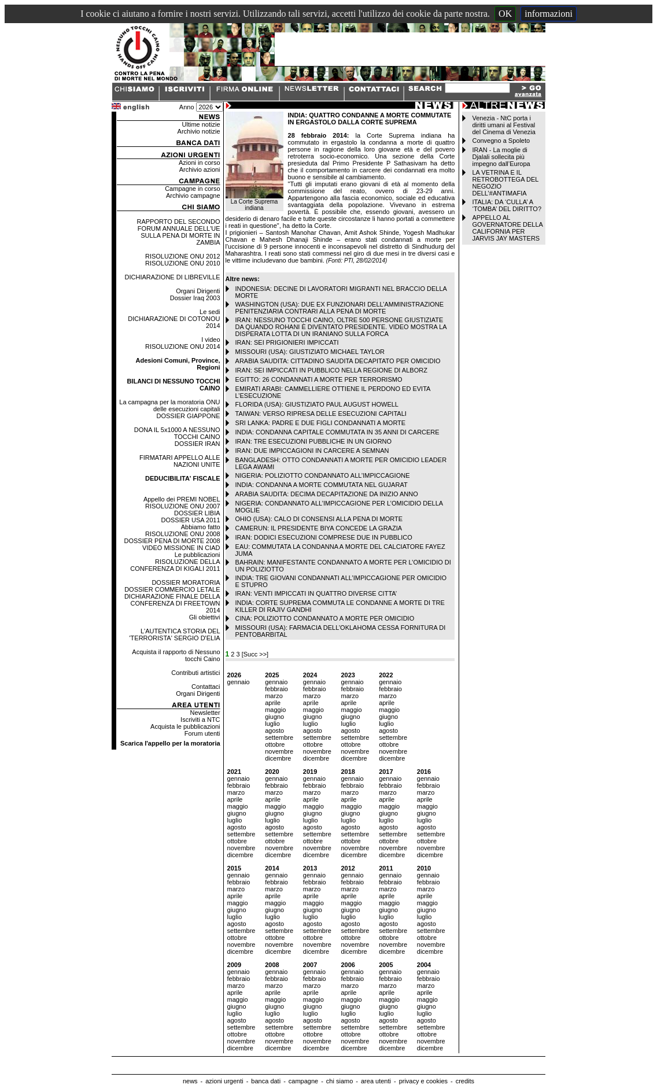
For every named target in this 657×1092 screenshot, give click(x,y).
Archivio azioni (199, 169)
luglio (272, 723)
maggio (275, 709)
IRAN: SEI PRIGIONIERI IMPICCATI (287, 342)
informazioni (549, 14)
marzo (274, 695)
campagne (303, 1081)
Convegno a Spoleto (501, 140)
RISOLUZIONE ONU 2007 (182, 506)
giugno (274, 716)
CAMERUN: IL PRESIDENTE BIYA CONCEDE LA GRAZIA (319, 528)
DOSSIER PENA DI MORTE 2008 (172, 540)
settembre (279, 737)
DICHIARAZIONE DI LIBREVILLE (172, 277)
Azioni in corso (199, 162)
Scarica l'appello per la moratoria (170, 743)
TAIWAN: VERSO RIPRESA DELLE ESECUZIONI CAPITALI (321, 413)
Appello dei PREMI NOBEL (181, 499)
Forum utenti (202, 733)
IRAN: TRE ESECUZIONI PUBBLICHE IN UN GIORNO (313, 441)
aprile (272, 702)
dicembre (278, 758)
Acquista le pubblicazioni (185, 726)
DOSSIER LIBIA (197, 513)
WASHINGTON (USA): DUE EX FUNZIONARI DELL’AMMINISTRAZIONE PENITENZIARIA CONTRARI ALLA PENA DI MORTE (339, 308)
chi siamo (339, 1081)
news (190, 1081)
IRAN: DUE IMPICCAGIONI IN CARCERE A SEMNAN (312, 450)
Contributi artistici (195, 672)
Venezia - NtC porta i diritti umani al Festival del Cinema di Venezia (503, 125)
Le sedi (210, 311)
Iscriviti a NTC (200, 719)
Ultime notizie (201, 124)
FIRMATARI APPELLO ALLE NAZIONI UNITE (179, 461)
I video (210, 339)
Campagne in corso (192, 188)
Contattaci (205, 686)
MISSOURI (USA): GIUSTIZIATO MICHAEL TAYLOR (310, 351)
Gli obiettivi (204, 617)
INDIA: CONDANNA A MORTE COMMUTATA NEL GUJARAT (321, 484)
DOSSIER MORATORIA (186, 582)
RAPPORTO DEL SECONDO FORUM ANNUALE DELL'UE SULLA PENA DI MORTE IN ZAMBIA (178, 232)
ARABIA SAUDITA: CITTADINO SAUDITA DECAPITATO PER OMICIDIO (338, 360)
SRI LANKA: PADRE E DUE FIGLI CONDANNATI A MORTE (320, 422)
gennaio (238, 681)
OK (505, 14)
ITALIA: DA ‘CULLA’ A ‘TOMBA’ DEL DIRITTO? (506, 205)
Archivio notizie (199, 131)
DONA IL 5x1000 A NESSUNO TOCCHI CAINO (177, 433)
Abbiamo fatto (200, 526)
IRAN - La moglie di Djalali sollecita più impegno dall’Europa (501, 156)
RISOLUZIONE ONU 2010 (182, 263)
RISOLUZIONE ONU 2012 (182, 256)
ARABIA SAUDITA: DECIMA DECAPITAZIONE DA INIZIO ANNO (326, 493)
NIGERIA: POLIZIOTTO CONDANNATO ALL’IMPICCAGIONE (322, 475)
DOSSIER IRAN (197, 443)
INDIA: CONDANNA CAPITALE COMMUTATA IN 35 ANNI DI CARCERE (337, 432)
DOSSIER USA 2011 (190, 520)
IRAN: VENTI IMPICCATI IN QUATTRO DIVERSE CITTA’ (316, 593)
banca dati (265, 1081)
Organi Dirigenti (198, 290)
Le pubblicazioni (197, 554)
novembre (279, 751)
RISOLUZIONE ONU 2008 (182, 533)
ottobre (275, 744)
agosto (274, 730)
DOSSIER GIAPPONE (188, 415)
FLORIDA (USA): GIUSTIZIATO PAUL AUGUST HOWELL (316, 404)
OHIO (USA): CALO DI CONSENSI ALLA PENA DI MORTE (319, 518)
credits (465, 1081)
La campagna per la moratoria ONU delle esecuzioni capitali (169, 405)
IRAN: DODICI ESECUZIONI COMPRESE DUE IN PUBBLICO (323, 537)
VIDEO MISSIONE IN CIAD (181, 547)
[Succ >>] (255, 654)
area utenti (376, 1081)
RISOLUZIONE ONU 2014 (182, 346)
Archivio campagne (193, 195)
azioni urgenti (224, 1081)
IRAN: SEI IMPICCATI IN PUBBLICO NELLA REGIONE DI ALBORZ (331, 370)
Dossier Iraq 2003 (195, 297)
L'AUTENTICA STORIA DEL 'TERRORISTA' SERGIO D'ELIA (174, 634)
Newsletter (205, 712)
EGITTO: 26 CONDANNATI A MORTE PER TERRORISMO (319, 379)
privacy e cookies (423, 1081)
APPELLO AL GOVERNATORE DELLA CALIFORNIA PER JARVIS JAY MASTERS (507, 228)
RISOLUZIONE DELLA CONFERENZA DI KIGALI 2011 (175, 565)
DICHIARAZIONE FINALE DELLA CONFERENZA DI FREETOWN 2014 (172, 603)
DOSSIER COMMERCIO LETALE (172, 589)
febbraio (276, 688)
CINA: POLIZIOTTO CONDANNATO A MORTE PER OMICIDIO (325, 618)
